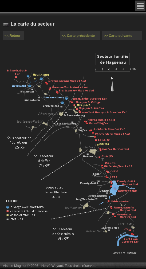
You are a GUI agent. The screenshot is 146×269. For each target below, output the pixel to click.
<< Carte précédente (78, 36)
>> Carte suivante (118, 36)
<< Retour (13, 36)
